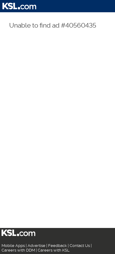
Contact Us (80, 245)
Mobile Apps (13, 245)
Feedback (57, 245)
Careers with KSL (54, 250)
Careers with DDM (18, 250)
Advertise (36, 245)
